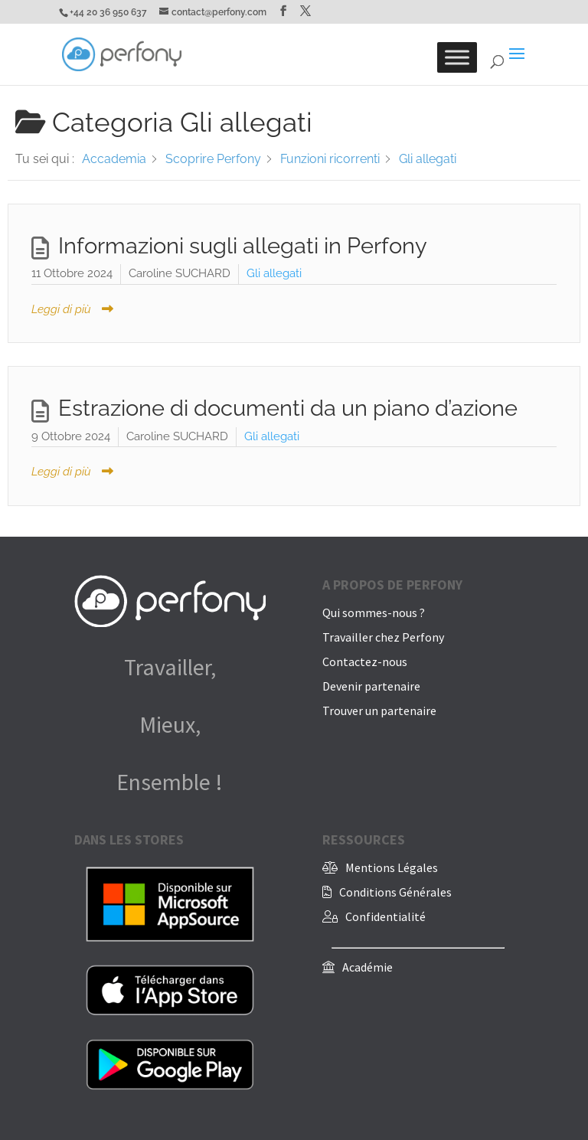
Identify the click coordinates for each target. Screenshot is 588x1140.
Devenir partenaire (371, 686)
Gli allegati (274, 273)
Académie (367, 967)
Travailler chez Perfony (383, 637)
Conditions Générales (395, 892)
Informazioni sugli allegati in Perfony (242, 246)
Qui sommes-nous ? (373, 612)
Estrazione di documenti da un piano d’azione (288, 408)
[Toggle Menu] (457, 57)
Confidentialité (385, 916)
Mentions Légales (391, 867)
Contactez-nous (364, 661)
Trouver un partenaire (379, 710)
